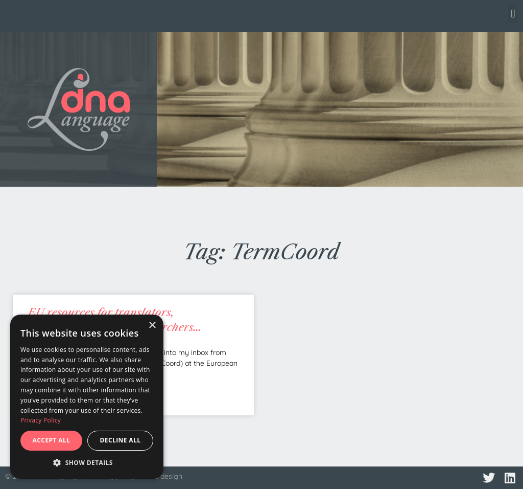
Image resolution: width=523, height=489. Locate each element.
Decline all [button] (120, 440)
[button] (513, 13)
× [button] (152, 325)
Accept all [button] (51, 440)
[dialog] (86, 397)
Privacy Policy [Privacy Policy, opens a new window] (40, 420)
